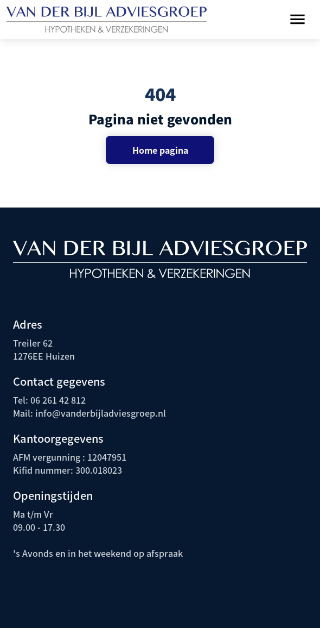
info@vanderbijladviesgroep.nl (99, 412)
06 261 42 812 (58, 399)
